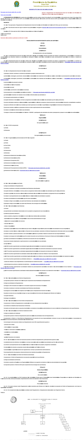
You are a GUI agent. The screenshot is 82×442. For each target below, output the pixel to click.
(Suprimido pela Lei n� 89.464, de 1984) (30, 170)
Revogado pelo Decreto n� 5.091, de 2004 (11, 12)
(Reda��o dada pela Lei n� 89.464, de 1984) (45, 258)
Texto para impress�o (6, 14)
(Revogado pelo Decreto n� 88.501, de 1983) (44, 92)
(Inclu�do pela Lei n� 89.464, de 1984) (54, 261)
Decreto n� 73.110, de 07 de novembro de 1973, (54, 27)
